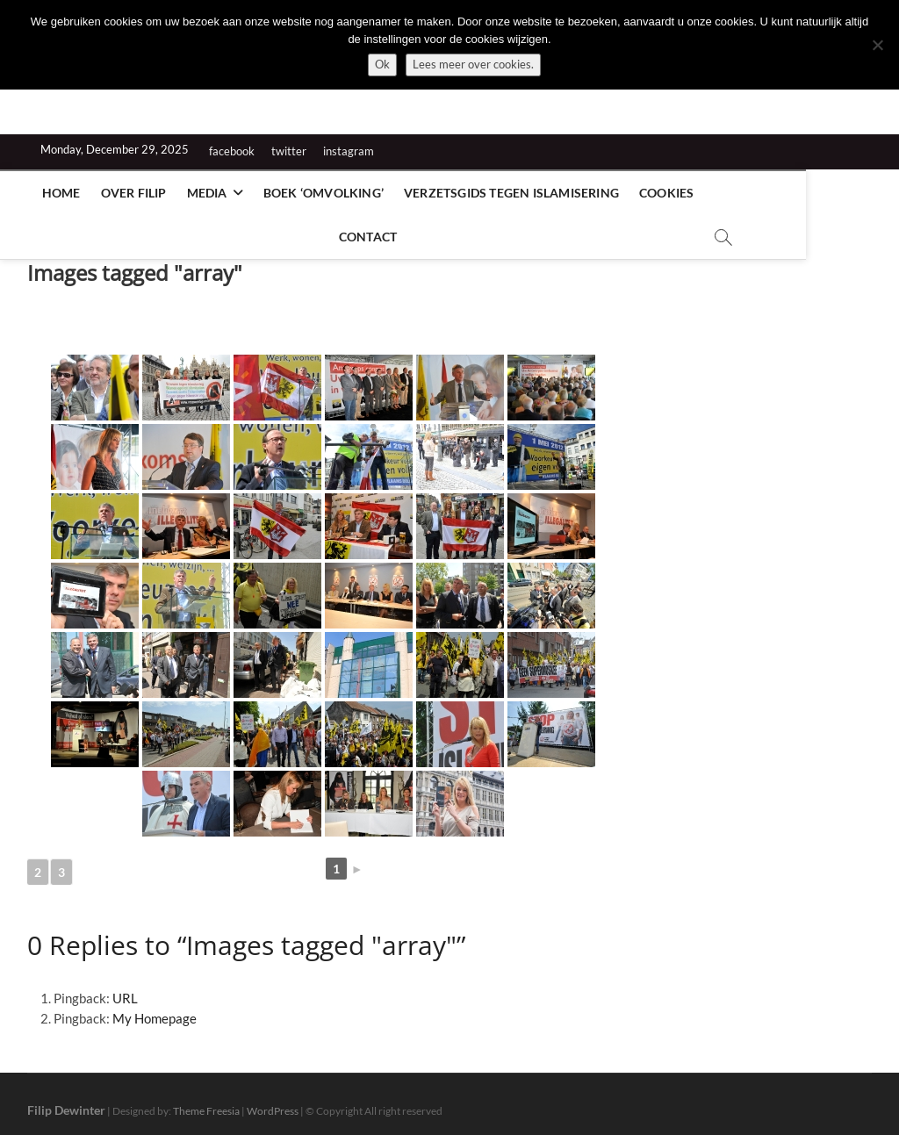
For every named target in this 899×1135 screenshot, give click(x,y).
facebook (232, 151)
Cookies (660, 192)
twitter (288, 151)
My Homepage (154, 1010)
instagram (348, 151)
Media (201, 192)
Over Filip (128, 192)
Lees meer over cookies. (473, 64)
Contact (737, 192)
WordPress (272, 1103)
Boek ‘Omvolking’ (317, 192)
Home (55, 192)
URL (125, 990)
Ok (382, 64)
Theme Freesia (206, 1103)
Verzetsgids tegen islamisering (505, 192)
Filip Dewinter (66, 1102)
